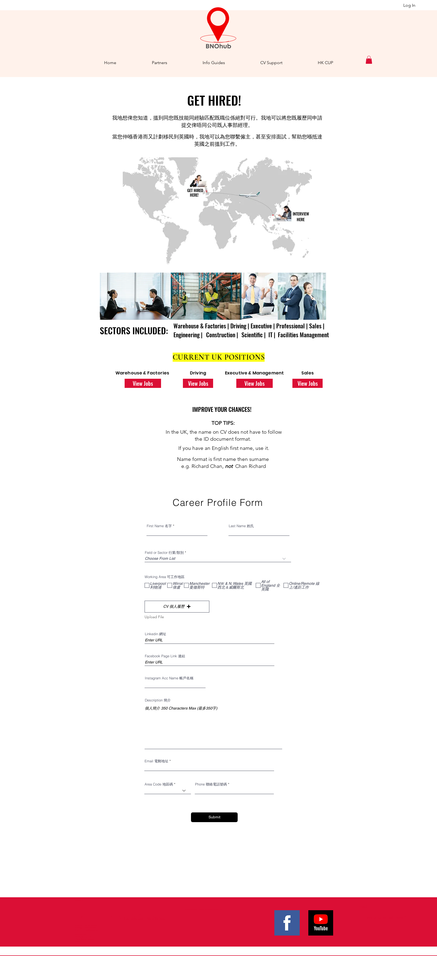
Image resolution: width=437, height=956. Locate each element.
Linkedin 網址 (155, 634)
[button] (369, 60)
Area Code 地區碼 (159, 784)
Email (362, 907)
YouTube (156, 918)
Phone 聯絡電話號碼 (211, 784)
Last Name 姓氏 (241, 526)
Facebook (134, 918)
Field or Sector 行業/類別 (164, 552)
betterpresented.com (215, 909)
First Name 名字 (159, 526)
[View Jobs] (143, 383)
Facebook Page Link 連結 (165, 656)
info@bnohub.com (92, 930)
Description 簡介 (158, 700)
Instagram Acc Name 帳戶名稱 (169, 678)
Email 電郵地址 (156, 761)
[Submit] (214, 817)
